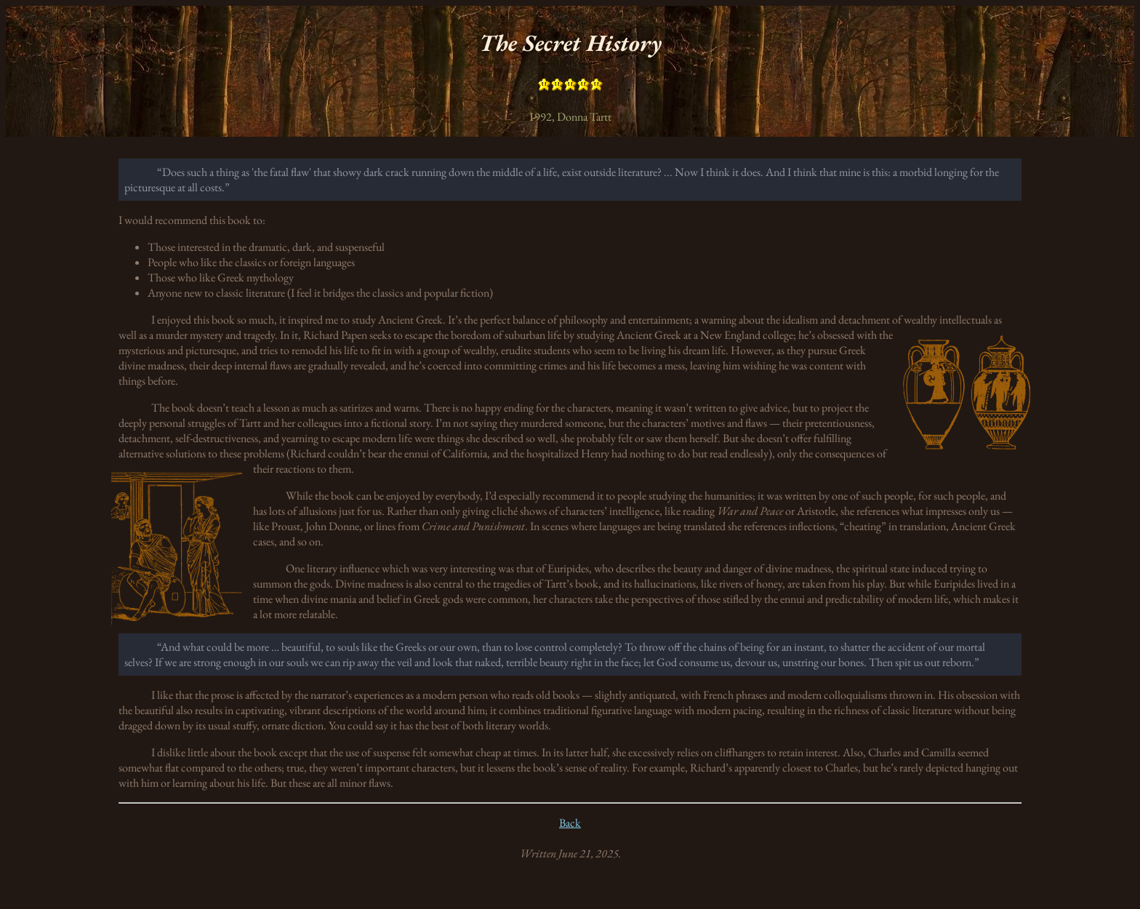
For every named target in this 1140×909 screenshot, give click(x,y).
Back (570, 822)
